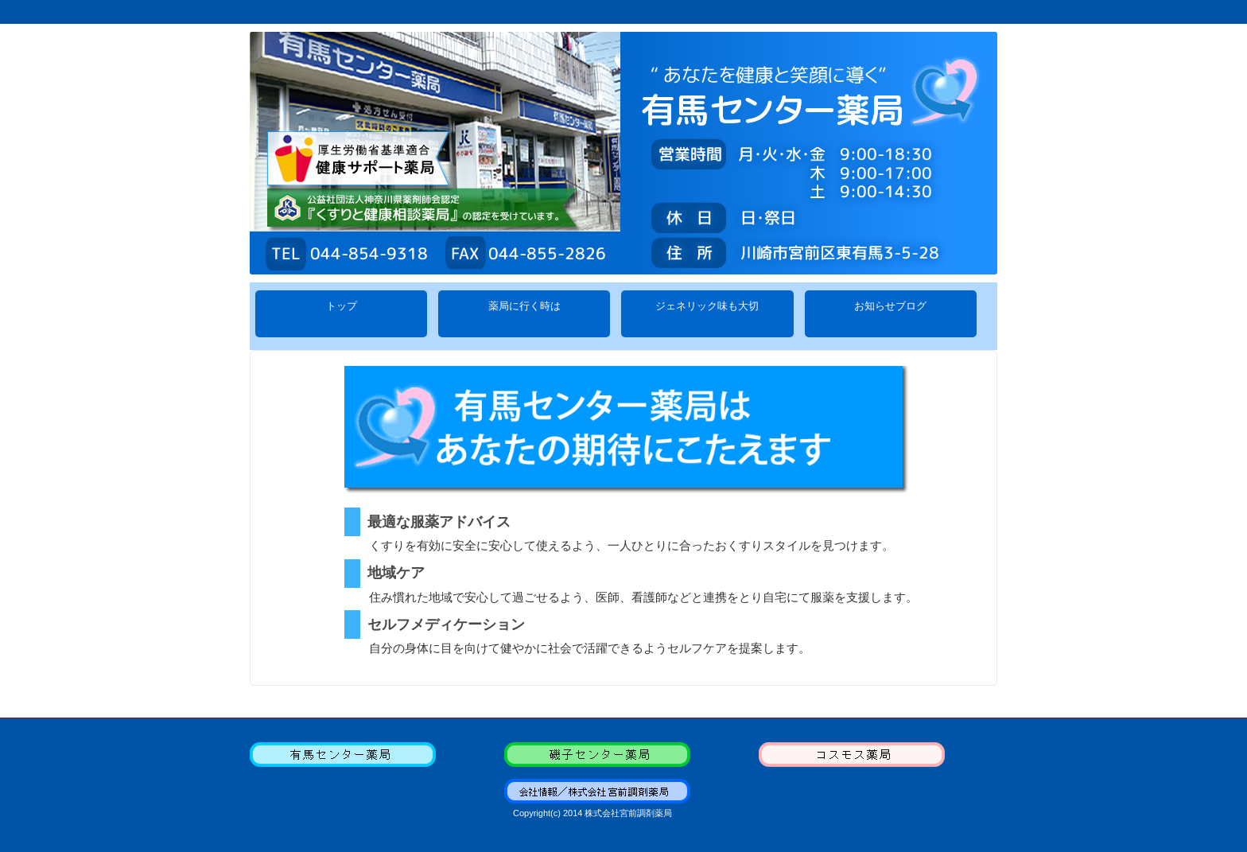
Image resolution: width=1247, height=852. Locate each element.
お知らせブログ (890, 314)
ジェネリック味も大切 (707, 314)
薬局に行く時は (524, 314)
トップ (341, 314)
